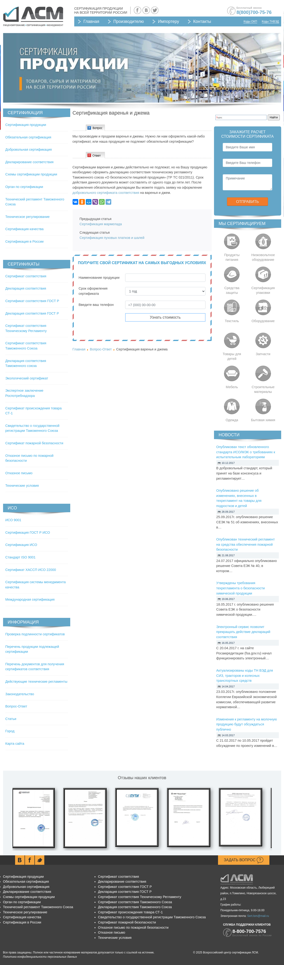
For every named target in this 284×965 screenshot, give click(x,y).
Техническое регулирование (27, 217)
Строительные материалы (263, 389)
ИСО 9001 (13, 520)
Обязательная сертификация (28, 137)
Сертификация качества (24, 229)
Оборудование (263, 321)
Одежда (232, 420)
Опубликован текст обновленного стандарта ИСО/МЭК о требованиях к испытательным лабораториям (245, 452)
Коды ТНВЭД (270, 21)
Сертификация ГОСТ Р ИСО (27, 532)
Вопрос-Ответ (16, 706)
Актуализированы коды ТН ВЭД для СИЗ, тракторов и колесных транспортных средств (244, 675)
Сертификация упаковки (263, 290)
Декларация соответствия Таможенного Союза (135, 907)
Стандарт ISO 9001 (20, 557)
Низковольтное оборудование (263, 257)
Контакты (202, 21)
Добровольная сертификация (28, 149)
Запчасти (263, 354)
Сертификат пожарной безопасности (34, 443)
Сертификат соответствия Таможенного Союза (135, 902)
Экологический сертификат (26, 378)
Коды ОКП (250, 21)
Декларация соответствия (25, 288)
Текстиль (232, 321)
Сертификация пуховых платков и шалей (112, 238)
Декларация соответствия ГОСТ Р (32, 313)
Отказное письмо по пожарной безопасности (133, 927)
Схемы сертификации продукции (31, 174)
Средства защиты (231, 290)
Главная (91, 21)
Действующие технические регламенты (36, 681)
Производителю (128, 21)
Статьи (10, 719)
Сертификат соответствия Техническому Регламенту (139, 897)
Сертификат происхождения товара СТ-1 (130, 912)
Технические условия (22, 485)
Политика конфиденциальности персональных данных (40, 956)
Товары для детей (232, 356)
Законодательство (19, 694)
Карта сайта (14, 743)
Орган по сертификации (24, 187)
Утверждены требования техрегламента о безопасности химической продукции (240, 588)
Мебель (232, 387)
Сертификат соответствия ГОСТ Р (32, 301)
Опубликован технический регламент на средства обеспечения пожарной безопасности (245, 544)
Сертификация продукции (25, 125)
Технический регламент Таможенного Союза (38, 907)
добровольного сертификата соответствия (106, 193)
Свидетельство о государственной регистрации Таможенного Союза (152, 917)
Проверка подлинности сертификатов (35, 634)
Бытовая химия (263, 420)
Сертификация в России (24, 241)
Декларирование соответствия (29, 162)
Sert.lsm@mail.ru (258, 916)
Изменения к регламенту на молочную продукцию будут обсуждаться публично (246, 724)
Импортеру (168, 21)
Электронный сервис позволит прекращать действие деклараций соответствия (243, 632)
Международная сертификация (30, 599)
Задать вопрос (243, 860)
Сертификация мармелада (101, 224)
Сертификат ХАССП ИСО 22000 (30, 570)
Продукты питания (231, 257)
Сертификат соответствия (25, 276)
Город (10, 731)
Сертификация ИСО (21, 545)
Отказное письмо (19, 473)
